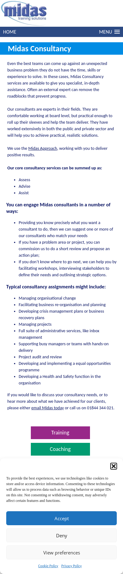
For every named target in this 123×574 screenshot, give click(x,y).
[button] (114, 466)
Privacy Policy (71, 566)
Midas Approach (42, 148)
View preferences (61, 552)
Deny (61, 535)
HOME (9, 32)
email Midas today (47, 408)
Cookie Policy (48, 566)
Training (60, 432)
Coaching (60, 449)
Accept (61, 518)
